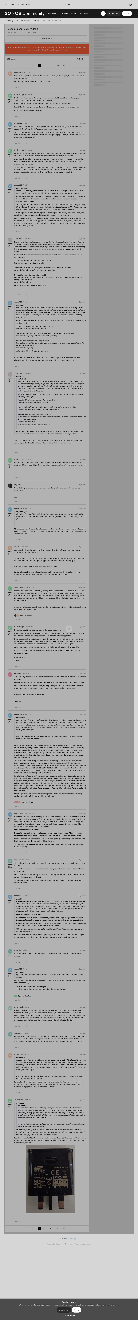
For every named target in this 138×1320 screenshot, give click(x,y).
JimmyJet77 (18, 1033)
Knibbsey (17, 673)
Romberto (17, 72)
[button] (114, 13)
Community (9, 21)
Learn (13, 4)
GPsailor (17, 1054)
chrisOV (17, 547)
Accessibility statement (83, 1244)
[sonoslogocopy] (69, 4)
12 (58, 65)
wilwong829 (18, 587)
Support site (83, 13)
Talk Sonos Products (22, 21)
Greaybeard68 (19, 1007)
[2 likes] (23, 615)
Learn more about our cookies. (108, 1305)
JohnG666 (18, 239)
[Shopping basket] (130, 4)
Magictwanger (19, 95)
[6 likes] (24, 802)
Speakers (35, 21)
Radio (28, 4)
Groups (73, 13)
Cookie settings (67, 1244)
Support (21, 4)
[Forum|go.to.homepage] (25, 13)
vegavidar (17, 950)
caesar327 (18, 123)
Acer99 (16, 813)
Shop (7, 4)
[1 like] (22, 996)
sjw (15, 860)
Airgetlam (17, 485)
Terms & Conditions (53, 1244)
